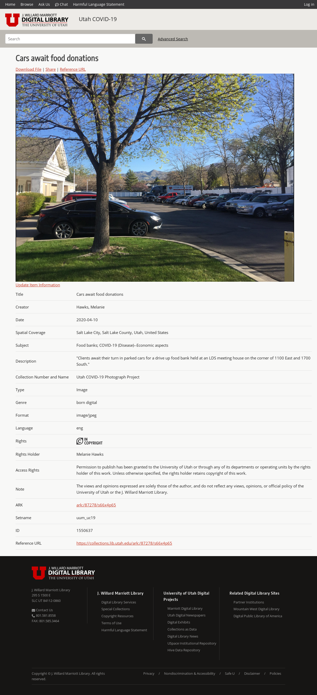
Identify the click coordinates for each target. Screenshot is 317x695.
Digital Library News (182, 636)
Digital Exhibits (178, 622)
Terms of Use (111, 623)
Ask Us (44, 4)
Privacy (148, 673)
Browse (27, 4)
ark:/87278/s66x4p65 (96, 504)
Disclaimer (252, 673)
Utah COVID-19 (98, 19)
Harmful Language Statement (98, 4)
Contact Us (42, 610)
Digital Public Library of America (258, 616)
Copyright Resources (117, 616)
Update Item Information (38, 284)
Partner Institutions (249, 602)
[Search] (70, 39)
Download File (28, 69)
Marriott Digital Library (185, 608)
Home (10, 4)
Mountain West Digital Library (257, 609)
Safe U (230, 673)
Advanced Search (173, 38)
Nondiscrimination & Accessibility (189, 673)
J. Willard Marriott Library (51, 590)
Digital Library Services (118, 602)
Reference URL (73, 69)
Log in (309, 4)
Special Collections (115, 609)
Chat (61, 4)
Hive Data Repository (183, 650)
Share (51, 69)
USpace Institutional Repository (191, 643)
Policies (275, 673)
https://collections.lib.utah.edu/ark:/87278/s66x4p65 (124, 543)
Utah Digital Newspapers (186, 615)
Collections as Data (182, 629)
